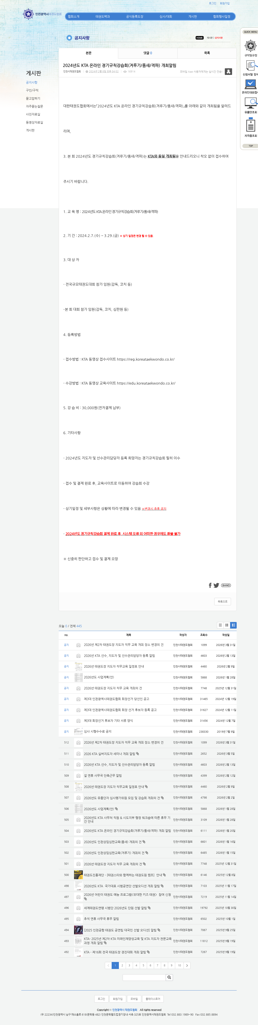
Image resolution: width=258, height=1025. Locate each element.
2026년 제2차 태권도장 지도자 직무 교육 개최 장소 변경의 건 (124, 644)
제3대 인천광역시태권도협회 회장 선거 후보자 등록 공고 (120, 710)
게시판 (192, 16)
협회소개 (73, 16)
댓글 (148, 53)
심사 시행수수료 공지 (97, 731)
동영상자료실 (34, 122)
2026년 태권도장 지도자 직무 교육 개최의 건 (113, 688)
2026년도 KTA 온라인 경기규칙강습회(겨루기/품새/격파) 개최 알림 (127, 830)
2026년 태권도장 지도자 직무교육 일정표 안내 (114, 666)
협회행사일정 (221, 16)
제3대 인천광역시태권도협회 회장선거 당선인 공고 (116, 699)
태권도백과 (103, 16)
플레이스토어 (153, 998)
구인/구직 (32, 90)
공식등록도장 (134, 16)
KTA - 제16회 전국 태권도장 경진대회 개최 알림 (115, 952)
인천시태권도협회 (72, 71)
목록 (207, 53)
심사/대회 (166, 16)
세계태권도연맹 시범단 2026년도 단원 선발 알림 (115, 908)
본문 (88, 53)
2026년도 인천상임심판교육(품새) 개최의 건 (113, 842)
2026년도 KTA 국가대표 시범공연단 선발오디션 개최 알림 (122, 886)
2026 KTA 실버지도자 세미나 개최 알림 (109, 754)
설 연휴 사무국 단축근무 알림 (103, 775)
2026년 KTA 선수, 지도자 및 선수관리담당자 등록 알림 (119, 655)
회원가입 (225, 3)
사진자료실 (33, 114)
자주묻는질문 (34, 106)
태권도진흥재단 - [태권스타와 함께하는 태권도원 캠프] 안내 (123, 875)
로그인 (212, 3)
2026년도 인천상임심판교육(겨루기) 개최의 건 (114, 853)
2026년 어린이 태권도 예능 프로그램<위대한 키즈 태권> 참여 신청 (127, 894)
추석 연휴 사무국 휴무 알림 (101, 918)
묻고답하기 (33, 98)
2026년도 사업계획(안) (99, 677)
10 (179, 965)
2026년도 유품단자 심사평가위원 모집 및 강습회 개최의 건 (122, 798)
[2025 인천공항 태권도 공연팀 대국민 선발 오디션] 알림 (120, 930)
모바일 (134, 998)
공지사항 (31, 82)
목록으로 (222, 601)
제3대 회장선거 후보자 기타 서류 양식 (108, 720)
